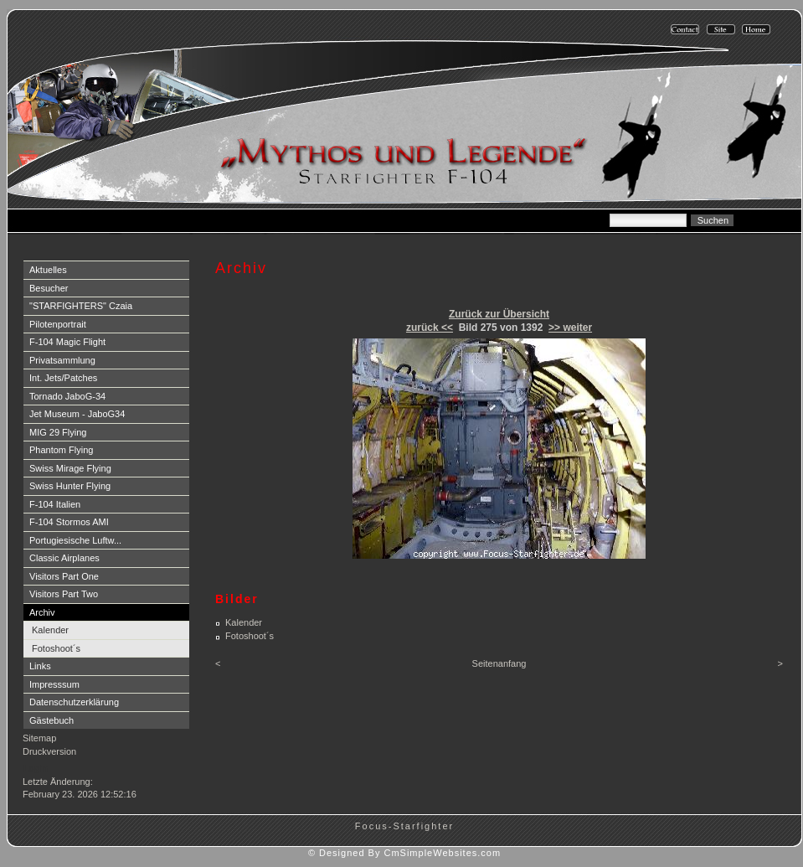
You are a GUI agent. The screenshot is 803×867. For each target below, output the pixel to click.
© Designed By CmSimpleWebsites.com (404, 853)
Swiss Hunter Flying (70, 486)
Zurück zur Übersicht (499, 314)
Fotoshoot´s (56, 648)
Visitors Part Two (63, 594)
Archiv (42, 612)
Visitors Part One (64, 576)
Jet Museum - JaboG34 (77, 414)
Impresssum (54, 684)
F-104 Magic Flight (67, 342)
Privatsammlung (62, 360)
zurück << (429, 327)
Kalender (50, 630)
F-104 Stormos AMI (69, 522)
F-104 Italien (54, 504)
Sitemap (39, 738)
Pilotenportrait (57, 324)
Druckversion (49, 751)
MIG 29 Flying (57, 432)
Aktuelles (48, 270)
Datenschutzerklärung (74, 702)
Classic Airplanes (64, 558)
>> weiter (570, 327)
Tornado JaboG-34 (67, 396)
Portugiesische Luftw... (75, 540)
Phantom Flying (61, 450)
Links (40, 666)
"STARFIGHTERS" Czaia (80, 306)
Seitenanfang (499, 663)
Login (35, 768)
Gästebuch (51, 720)
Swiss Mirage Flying (70, 468)
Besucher (48, 288)
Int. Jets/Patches (63, 378)
